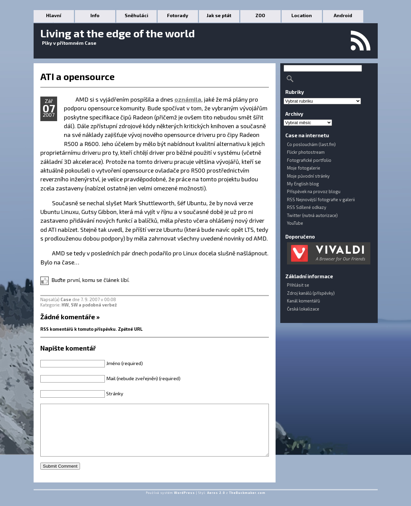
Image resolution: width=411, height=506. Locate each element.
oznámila (187, 99)
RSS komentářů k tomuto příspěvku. (78, 329)
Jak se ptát (219, 15)
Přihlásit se (298, 285)
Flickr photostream (306, 152)
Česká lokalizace (303, 309)
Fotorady (177, 15)
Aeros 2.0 (216, 503)
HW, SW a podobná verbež (89, 305)
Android (343, 15)
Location (301, 15)
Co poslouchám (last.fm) (311, 144)
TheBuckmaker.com (247, 503)
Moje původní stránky (308, 176)
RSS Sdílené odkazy (306, 207)
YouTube (295, 223)
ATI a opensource (77, 76)
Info (94, 15)
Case (65, 299)
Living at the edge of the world (117, 33)
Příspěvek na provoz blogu (313, 191)
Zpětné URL (130, 329)
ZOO (260, 15)
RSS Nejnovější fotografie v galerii (321, 199)
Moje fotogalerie (303, 168)
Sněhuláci (136, 15)
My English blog (303, 183)
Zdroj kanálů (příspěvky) (311, 293)
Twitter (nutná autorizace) (312, 215)
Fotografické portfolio (309, 160)
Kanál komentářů (303, 300)
